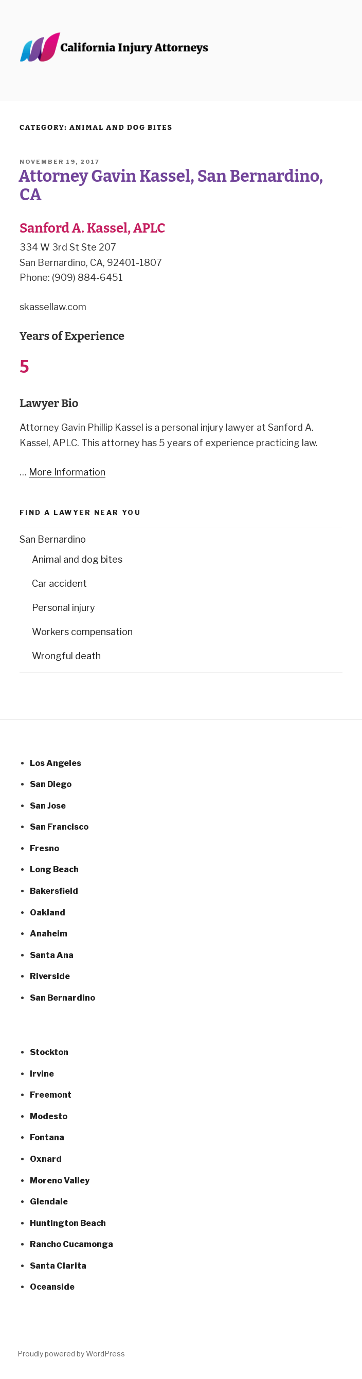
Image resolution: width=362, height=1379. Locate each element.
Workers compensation (82, 631)
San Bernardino (53, 539)
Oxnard (46, 1159)
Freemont (50, 1095)
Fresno (44, 848)
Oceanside (52, 1287)
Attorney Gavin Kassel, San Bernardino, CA (171, 185)
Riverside (50, 976)
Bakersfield (54, 891)
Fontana (47, 1137)
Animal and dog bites (77, 559)
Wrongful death (66, 655)
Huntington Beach (68, 1223)
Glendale (49, 1201)
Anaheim (48, 934)
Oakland (47, 912)
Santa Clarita (58, 1266)
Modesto (48, 1116)
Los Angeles (55, 763)
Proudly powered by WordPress (71, 1353)
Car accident (59, 583)
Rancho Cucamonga (71, 1244)
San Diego (50, 784)
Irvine (42, 1074)
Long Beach (54, 869)
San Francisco (59, 827)
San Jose (48, 806)
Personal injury (63, 607)
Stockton (49, 1052)
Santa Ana (52, 955)
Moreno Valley (59, 1180)
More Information (67, 472)
